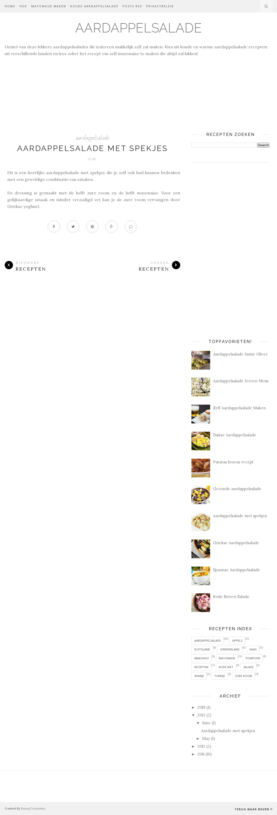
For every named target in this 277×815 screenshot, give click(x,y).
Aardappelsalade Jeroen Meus (240, 380)
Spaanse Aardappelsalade (236, 569)
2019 (201, 707)
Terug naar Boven (254, 809)
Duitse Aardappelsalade (234, 434)
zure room (243, 676)
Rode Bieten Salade (231, 596)
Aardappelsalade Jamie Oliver (240, 354)
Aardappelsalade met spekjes (92, 148)
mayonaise (227, 658)
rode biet (226, 667)
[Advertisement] (138, 93)
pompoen (253, 658)
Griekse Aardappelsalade (236, 542)
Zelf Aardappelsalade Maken (239, 407)
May (206, 738)
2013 (201, 715)
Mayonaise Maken (48, 6)
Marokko (201, 658)
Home (10, 6)
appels (237, 640)
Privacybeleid (160, 6)
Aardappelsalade (138, 28)
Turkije (219, 676)
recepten (201, 667)
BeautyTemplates (33, 808)
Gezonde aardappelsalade (237, 488)
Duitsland (202, 649)
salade (248, 667)
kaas (252, 649)
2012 (201, 746)
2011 (200, 754)
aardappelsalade (92, 137)
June (206, 722)
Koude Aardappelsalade (94, 6)
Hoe (23, 6)
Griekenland (230, 649)
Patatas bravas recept (233, 461)
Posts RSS (132, 6)
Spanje (199, 676)
